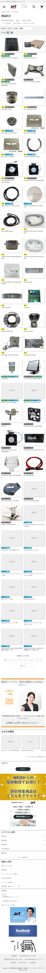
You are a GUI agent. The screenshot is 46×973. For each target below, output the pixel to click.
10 (32, 660)
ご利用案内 (13, 956)
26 (37, 660)
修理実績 (4, 870)
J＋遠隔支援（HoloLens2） (9, 901)
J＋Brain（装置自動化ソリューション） (10, 896)
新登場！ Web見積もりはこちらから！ (16, 1)
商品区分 (4, 836)
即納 (17, 20)
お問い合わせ (23, 962)
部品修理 (4, 840)
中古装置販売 (5, 848)
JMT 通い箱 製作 (6, 878)
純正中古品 (17, 23)
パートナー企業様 (6, 882)
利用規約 (13, 962)
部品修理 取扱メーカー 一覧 (10, 886)
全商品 (16, 12)
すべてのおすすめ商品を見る (36, 757)
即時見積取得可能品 (7, 20)
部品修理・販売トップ (7, 12)
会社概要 (32, 962)
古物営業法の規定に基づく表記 (12, 959)
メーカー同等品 (6, 23)
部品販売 (4, 844)
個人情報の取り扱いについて (34, 959)
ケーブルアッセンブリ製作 (9, 874)
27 (40, 660)
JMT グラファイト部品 (8, 905)
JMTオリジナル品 (28, 23)
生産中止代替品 (26, 20)
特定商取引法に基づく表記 (28, 956)
